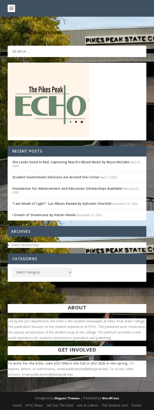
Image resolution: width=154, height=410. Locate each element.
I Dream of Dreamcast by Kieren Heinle (43, 215)
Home (17, 405)
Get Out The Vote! (60, 405)
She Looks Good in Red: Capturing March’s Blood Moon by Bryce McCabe (70, 162)
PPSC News (34, 405)
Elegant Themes (67, 398)
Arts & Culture (87, 405)
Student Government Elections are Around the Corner (55, 177)
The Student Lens (115, 405)
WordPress (110, 398)
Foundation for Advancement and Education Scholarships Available (67, 188)
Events (136, 405)
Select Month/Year (25, 245)
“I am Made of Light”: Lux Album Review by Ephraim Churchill (61, 203)
